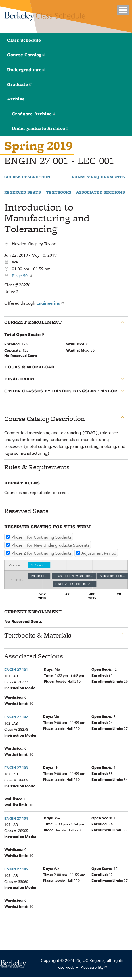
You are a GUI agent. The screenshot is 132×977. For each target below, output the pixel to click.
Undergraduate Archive (40, 128)
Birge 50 (22, 275)
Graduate (19, 84)
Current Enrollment (33, 322)
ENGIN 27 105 (16, 869)
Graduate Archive (34, 114)
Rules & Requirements (98, 177)
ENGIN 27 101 (16, 669)
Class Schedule (24, 40)
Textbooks (58, 192)
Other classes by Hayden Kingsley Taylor (60, 391)
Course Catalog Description (44, 419)
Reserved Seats (22, 192)
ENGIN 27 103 (16, 768)
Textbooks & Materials (37, 635)
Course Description (27, 177)
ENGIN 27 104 (16, 818)
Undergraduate (26, 70)
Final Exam (19, 379)
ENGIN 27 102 (16, 717)
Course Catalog (26, 55)
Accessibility (94, 967)
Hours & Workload (29, 367)
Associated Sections (100, 192)
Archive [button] (16, 99)
